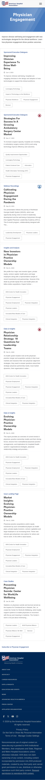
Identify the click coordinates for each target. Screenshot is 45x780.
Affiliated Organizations (12, 709)
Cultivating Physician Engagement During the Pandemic (11, 196)
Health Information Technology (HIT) (17, 171)
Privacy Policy (22, 730)
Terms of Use (10, 736)
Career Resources (9, 679)
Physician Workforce (12, 99)
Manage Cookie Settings (28, 736)
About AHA (6, 669)
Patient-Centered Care (13, 165)
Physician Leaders (32, 232)
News (4, 694)
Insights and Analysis (11, 248)
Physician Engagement (30, 99)
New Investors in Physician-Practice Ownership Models (12, 258)
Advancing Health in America (13, 699)
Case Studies (9, 581)
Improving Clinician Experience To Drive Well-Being (12, 62)
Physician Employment (13, 303)
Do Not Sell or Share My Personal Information (22, 733)
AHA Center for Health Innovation (16, 292)
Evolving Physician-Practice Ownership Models (10, 423)
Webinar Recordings (11, 186)
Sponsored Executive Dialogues (15, 52)
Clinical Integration (11, 319)
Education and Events (10, 689)
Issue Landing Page (11, 494)
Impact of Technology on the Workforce (18, 94)
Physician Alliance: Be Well (14, 630)
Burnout (8, 105)
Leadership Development (13, 232)
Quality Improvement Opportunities (16, 154)
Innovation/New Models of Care (15, 313)
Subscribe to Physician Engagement (15, 647)
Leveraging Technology (13, 89)
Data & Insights (9, 329)
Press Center (7, 704)
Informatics (28, 165)
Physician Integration (31, 303)
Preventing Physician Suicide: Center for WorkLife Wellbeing (12, 591)
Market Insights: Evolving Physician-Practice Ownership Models (10, 507)
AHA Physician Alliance (29, 625)
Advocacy (6, 674)
